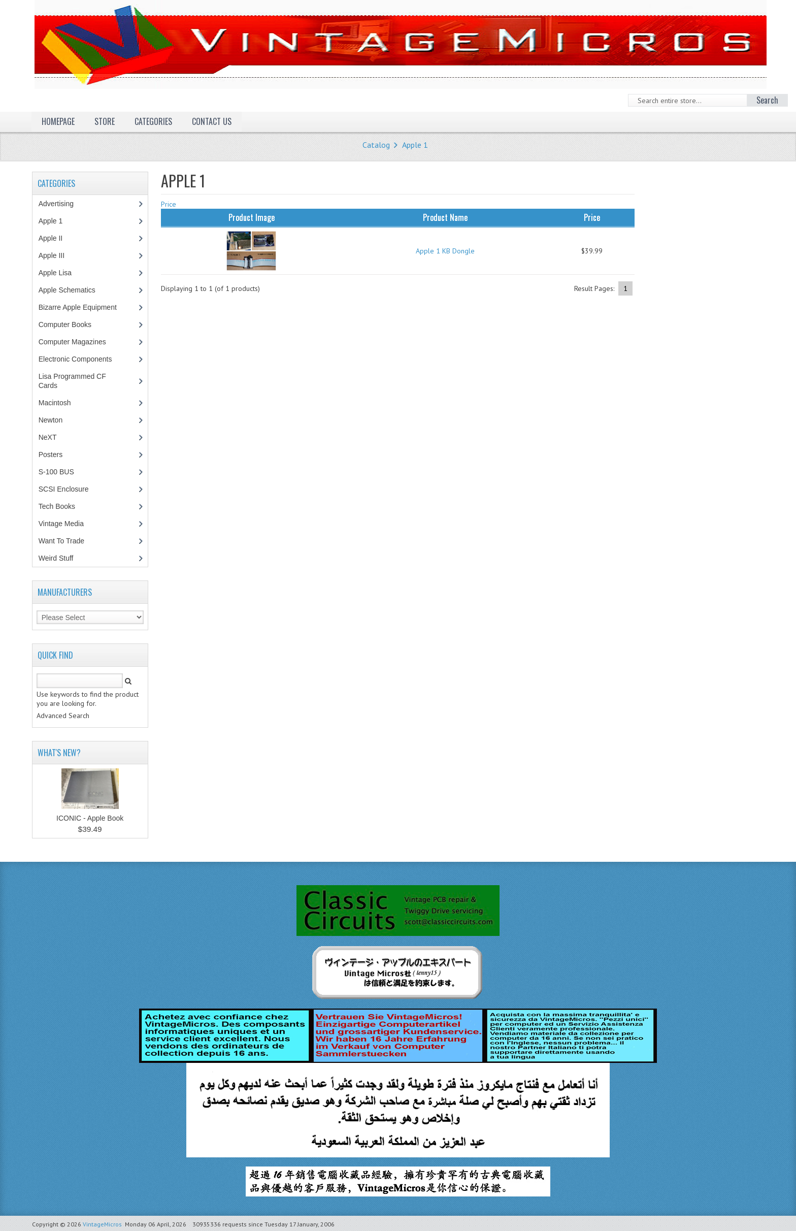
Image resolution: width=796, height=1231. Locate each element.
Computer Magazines (80, 342)
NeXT (48, 437)
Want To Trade (61, 541)
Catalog (376, 145)
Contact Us (211, 121)
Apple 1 (415, 145)
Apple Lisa (62, 273)
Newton (50, 420)
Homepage (58, 121)
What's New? (59, 753)
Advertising (61, 204)
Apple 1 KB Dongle (445, 250)
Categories (153, 121)
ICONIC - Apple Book (89, 818)
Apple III (57, 255)
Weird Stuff (61, 558)
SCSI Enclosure (69, 489)
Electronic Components (81, 359)
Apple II (56, 238)
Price (168, 204)
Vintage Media (66, 524)
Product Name (445, 217)
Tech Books (64, 506)
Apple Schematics (72, 290)
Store (104, 121)
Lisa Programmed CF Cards (72, 381)
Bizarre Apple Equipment (83, 307)
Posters (56, 454)
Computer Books (72, 324)
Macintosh (60, 403)
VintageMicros (102, 1224)
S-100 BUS (62, 472)
